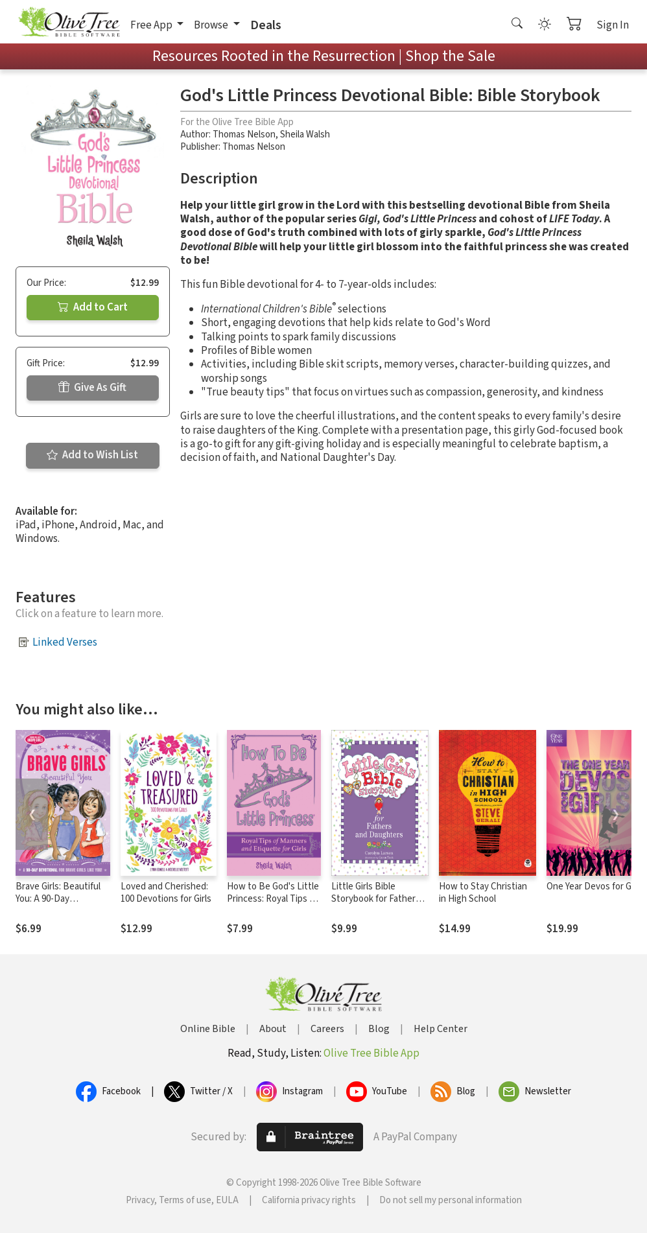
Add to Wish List (92, 455)
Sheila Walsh (305, 134)
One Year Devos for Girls (595, 886)
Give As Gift (92, 387)
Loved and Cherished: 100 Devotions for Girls (166, 893)
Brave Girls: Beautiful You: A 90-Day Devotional (58, 899)
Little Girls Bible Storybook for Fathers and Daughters (375, 899)
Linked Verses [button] (64, 642)
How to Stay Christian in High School (483, 893)
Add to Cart (93, 307)
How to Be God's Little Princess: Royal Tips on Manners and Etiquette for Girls (273, 905)
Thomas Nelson (244, 134)
